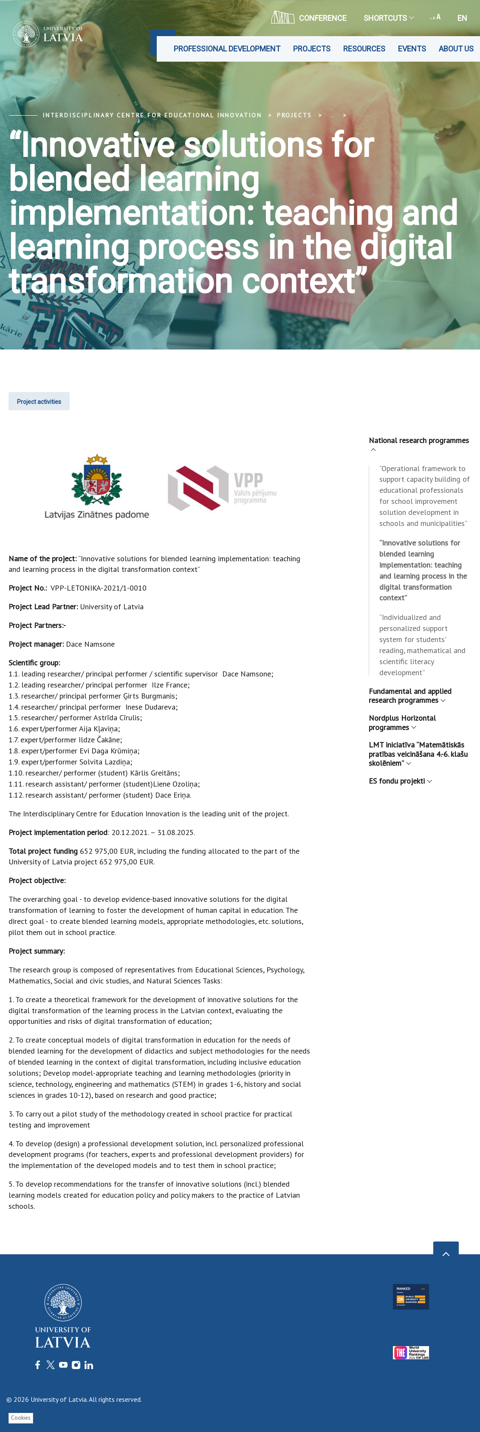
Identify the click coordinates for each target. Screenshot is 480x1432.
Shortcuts (388, 18)
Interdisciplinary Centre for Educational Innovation (152, 115)
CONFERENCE (309, 17)
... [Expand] (332, 115)
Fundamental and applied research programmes (410, 695)
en (462, 18)
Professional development (227, 48)
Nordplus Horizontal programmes (402, 722)
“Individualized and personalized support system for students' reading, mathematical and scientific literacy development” (422, 644)
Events (412, 48)
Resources (364, 48)
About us (456, 48)
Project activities (39, 401)
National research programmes (419, 443)
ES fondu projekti (400, 781)
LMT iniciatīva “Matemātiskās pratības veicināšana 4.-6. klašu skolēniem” (418, 754)
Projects (311, 48)
